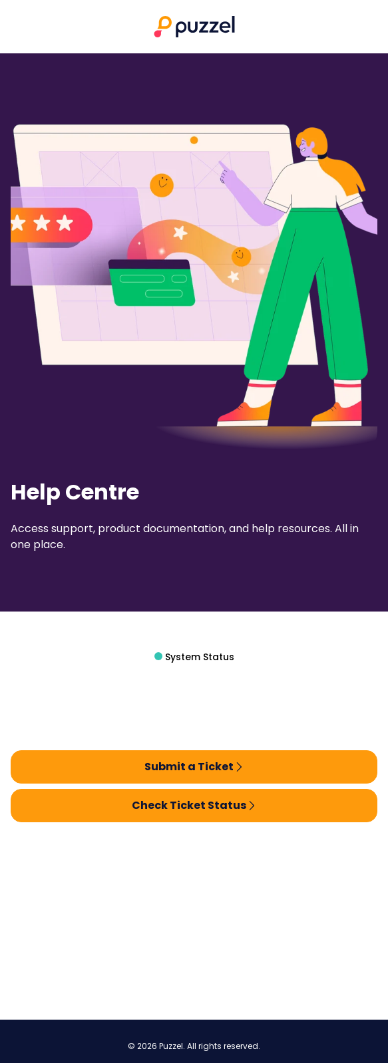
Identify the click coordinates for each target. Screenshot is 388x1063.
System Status (198, 657)
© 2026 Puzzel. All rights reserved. (194, 1046)
